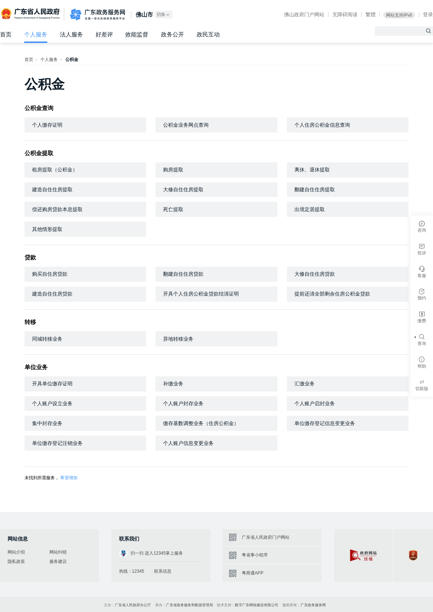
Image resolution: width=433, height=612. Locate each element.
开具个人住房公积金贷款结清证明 (201, 294)
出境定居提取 (309, 209)
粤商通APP (252, 573)
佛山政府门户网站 (304, 14)
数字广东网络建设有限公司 (256, 605)
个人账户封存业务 (183, 403)
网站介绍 (16, 552)
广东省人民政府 (31, 13)
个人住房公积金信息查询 (322, 125)
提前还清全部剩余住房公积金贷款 (332, 294)
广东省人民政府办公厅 (133, 605)
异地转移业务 (178, 339)
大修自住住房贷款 (314, 274)
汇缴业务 (304, 383)
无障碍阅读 (345, 14)
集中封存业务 (47, 423)
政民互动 (208, 34)
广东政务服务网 (97, 14)
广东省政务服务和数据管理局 (189, 605)
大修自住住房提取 (183, 189)
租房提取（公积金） (55, 169)
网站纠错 (58, 552)
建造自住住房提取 (52, 189)
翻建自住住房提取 (314, 189)
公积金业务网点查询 (186, 125)
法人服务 (71, 34)
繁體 (371, 14)
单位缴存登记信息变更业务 (324, 423)
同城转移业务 (47, 339)
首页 (6, 34)
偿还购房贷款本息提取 (57, 209)
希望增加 (69, 477)
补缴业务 (173, 383)
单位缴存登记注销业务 (57, 443)
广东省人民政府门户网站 (265, 537)
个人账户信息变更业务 (188, 443)
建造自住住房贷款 (52, 294)
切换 (163, 14)
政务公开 (172, 34)
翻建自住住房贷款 (183, 274)
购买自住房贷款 (49, 274)
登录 (428, 14)
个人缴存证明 (47, 125)
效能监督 (136, 34)
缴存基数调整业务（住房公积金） (201, 423)
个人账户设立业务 (52, 403)
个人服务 (35, 34)
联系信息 (162, 571)
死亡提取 (173, 209)
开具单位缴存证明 (52, 383)
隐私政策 (16, 561)
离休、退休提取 (312, 169)
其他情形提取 (47, 229)
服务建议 (58, 561)
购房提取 (173, 169)
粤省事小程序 (255, 555)
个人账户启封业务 (314, 403)
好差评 (104, 34)
